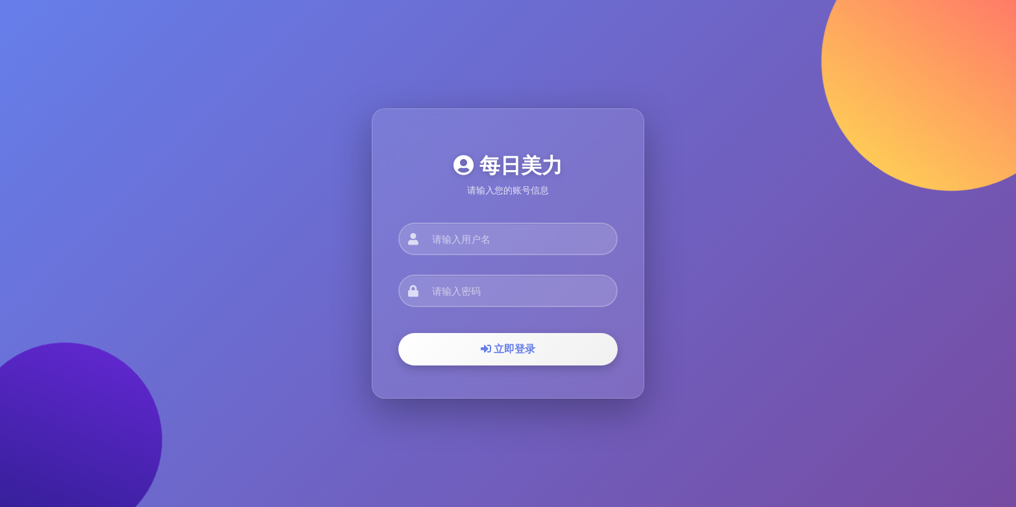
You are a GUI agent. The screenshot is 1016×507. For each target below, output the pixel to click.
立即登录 (508, 348)
